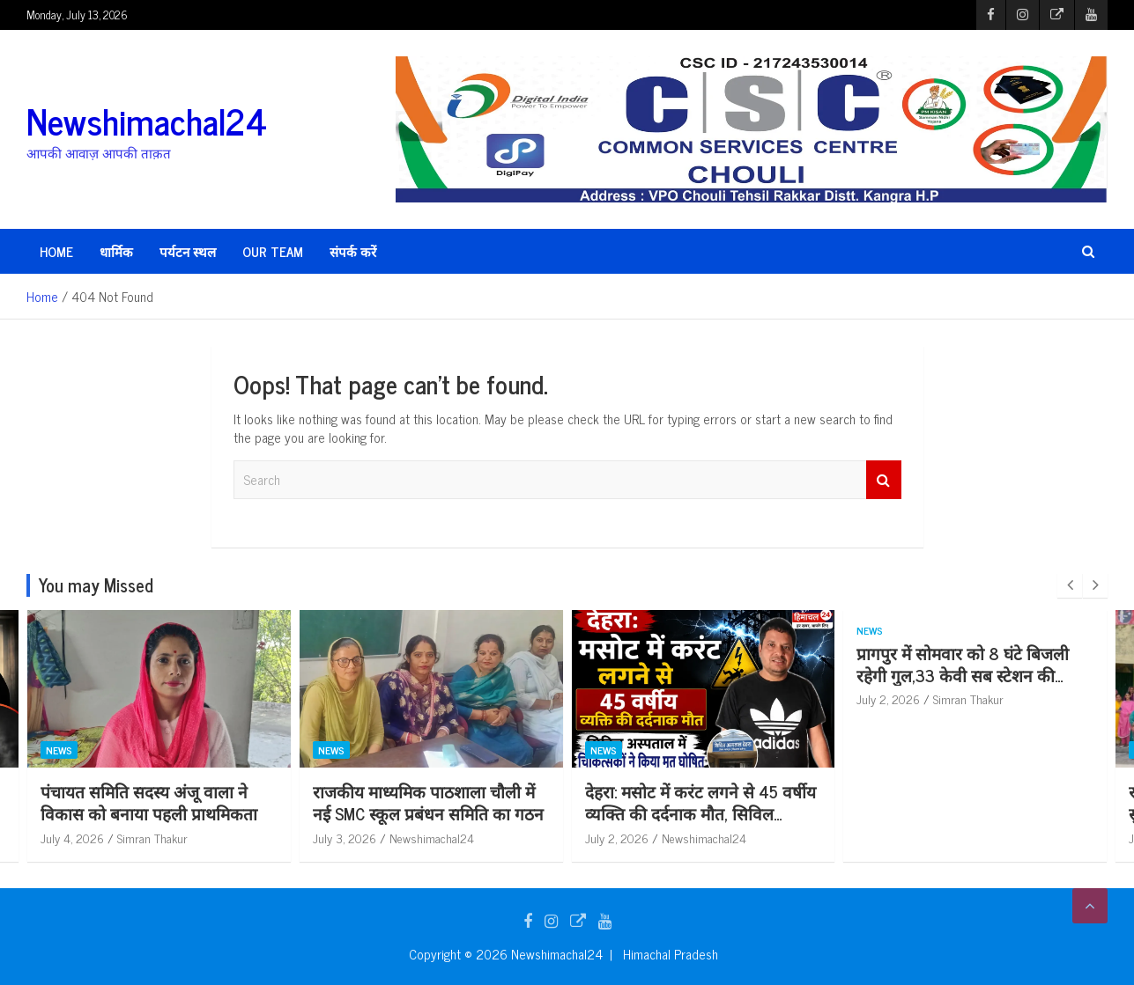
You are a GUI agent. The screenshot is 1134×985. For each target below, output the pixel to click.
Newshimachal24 (146, 121)
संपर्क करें (353, 251)
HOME (56, 251)
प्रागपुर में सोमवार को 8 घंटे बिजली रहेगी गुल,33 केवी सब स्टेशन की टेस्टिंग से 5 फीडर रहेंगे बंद (994, 674)
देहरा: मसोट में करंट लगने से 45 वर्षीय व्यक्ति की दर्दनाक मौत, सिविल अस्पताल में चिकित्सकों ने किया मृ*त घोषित (731, 823)
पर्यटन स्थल (187, 251)
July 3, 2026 (375, 837)
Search (883, 480)
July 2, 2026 (647, 837)
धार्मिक (116, 251)
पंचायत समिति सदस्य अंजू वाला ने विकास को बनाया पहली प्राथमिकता (179, 802)
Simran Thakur (183, 837)
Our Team (272, 251)
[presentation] (1069, 585)
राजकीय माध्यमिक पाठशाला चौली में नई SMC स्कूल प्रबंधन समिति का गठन (459, 802)
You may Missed (96, 584)
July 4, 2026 (103, 837)
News (90, 750)
